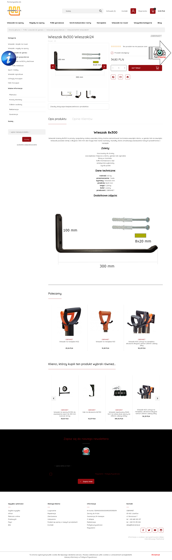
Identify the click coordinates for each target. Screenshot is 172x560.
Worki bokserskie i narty (80, 23)
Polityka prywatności (94, 529)
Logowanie (52, 514)
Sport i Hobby (13, 70)
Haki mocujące (13, 83)
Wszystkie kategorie (143, 23)
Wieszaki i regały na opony (18, 48)
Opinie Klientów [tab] (82, 119)
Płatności (12, 95)
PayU (10, 526)
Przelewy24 (12, 523)
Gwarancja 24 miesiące (95, 520)
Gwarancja (13, 114)
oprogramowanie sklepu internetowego (154, 542)
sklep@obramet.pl (133, 529)
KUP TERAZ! (145, 68)
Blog (160, 23)
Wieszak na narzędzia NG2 (69, 342)
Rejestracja (52, 517)
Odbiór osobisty (15, 104)
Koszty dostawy (15, 99)
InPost (10, 517)
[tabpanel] (105, 210)
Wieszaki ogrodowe (15, 74)
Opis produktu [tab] (57, 119)
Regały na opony (36, 23)
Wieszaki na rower (120, 23)
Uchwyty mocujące (15, 78)
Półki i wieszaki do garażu (17, 53)
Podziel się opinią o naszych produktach (63, 526)
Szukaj (26, 139)
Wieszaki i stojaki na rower (18, 44)
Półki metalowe (18, 66)
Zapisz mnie (86, 485)
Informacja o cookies (136, 541)
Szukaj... (11, 121)
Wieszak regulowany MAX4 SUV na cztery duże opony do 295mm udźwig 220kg (119, 416)
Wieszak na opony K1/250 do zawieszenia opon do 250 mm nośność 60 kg (65, 416)
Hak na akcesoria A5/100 (92, 414)
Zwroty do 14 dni (93, 517)
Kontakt (125, 11)
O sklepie (90, 523)
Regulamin (99, 478)
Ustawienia (52, 523)
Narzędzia (101, 23)
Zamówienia (52, 520)
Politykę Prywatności (112, 478)
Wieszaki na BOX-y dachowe (23, 61)
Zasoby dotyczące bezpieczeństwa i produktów (69, 106)
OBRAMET (69, 339)
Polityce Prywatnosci (88, 557)
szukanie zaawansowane (27, 145)
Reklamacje (14, 109)
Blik (9, 529)
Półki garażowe (57, 23)
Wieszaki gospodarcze (20, 57)
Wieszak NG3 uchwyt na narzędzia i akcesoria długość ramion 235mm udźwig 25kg (141, 343)
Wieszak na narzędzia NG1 (105, 342)
